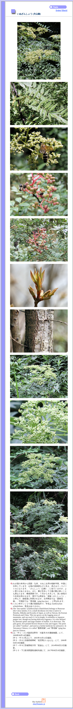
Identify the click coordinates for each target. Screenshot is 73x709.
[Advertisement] (39, 671)
